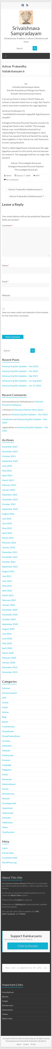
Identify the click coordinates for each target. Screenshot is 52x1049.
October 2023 (9, 456)
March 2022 (8, 537)
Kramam (6, 760)
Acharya (6, 688)
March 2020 (8, 653)
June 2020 (7, 638)
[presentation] (21, 326)
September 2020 (10, 624)
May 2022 (7, 528)
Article (5, 702)
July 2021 (6, 576)
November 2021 (10, 557)
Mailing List (20, 904)
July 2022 (6, 518)
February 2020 (9, 657)
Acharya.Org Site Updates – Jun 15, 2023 (21, 385)
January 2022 (8, 547)
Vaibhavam (7, 822)
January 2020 (8, 662)
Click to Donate (27, 946)
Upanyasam (7, 812)
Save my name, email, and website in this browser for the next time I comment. (25, 314)
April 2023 (7, 475)
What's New (7, 1018)
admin (9, 175)
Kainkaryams (7, 1005)
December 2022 (9, 494)
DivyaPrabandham (11, 736)
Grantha (6, 741)
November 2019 (10, 672)
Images (5, 1001)
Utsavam (6, 817)
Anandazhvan (8, 992)
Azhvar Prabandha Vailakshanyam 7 (27, 196)
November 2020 (10, 614)
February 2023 (9, 485)
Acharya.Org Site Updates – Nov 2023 (20, 366)
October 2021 (9, 561)
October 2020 (9, 619)
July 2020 (6, 633)
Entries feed (7, 853)
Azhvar (5, 712)
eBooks (5, 996)
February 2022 (9, 542)
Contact (18, 900)
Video (5, 827)
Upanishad (7, 808)
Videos (5, 1014)
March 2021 (8, 595)
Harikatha (7, 745)
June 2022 (7, 523)
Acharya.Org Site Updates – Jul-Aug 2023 (22, 380)
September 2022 (10, 509)
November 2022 (10, 499)
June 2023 (7, 465)
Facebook (11, 914)
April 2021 (7, 590)
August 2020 (8, 629)
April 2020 (7, 648)
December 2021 (9, 552)
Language (6, 765)
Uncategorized (9, 803)
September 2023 (10, 461)
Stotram (6, 798)
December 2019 (9, 667)
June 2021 (7, 581)
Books (5, 721)
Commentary (8, 726)
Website (6, 295)
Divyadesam (8, 731)
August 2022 (8, 513)
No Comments (12, 179)
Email (5, 281)
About (19, 1044)
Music (5, 774)
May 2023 (7, 470)
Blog (4, 717)
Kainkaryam (8, 755)
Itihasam (6, 750)
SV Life (33, 1044)
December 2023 (9, 446)
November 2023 (10, 451)
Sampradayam (9, 784)
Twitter (22, 914)
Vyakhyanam (8, 832)
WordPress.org (9, 862)
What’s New (16, 895)
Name (5, 265)
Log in (5, 848)
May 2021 (7, 585)
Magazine (6, 769)
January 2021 (8, 605)
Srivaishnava (8, 793)
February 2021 (9, 600)
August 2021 (8, 571)
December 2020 (9, 609)
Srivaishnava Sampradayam (26, 30)
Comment (7, 225)
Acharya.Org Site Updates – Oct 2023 (20, 371)
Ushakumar (7, 419)
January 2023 (8, 489)
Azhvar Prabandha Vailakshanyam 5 (24, 189)
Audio (5, 707)
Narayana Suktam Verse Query (29, 409)
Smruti (5, 789)
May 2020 (7, 643)
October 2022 (9, 504)
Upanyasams (7, 1010)
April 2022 (7, 533)
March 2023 (8, 480)
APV (38, 175)
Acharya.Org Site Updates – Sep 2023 (20, 376)
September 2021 (10, 566)
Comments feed (9, 857)
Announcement (9, 693)
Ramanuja (7, 779)
